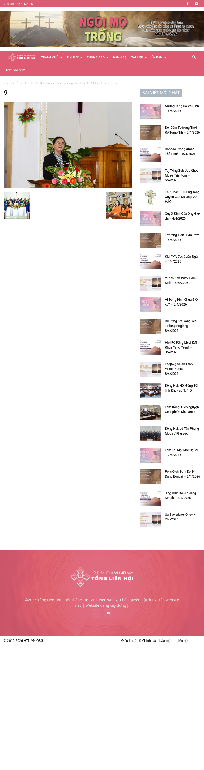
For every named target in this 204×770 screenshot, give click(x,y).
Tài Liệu (139, 57)
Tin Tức (75, 57)
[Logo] (21, 57)
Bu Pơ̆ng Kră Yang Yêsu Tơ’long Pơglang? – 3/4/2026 (181, 326)
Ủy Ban (159, 57)
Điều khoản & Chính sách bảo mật (146, 640)
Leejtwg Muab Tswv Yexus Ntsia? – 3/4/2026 (179, 369)
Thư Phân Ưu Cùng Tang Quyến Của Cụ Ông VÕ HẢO (182, 197)
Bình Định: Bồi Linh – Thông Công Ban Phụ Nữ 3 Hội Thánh (67, 83)
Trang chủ (11, 83)
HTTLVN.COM (16, 70)
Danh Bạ (119, 57)
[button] (194, 57)
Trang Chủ (52, 57)
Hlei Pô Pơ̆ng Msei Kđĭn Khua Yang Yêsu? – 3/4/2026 (181, 347)
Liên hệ (182, 640)
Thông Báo (98, 57)
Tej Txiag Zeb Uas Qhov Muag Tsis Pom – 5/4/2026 (181, 175)
